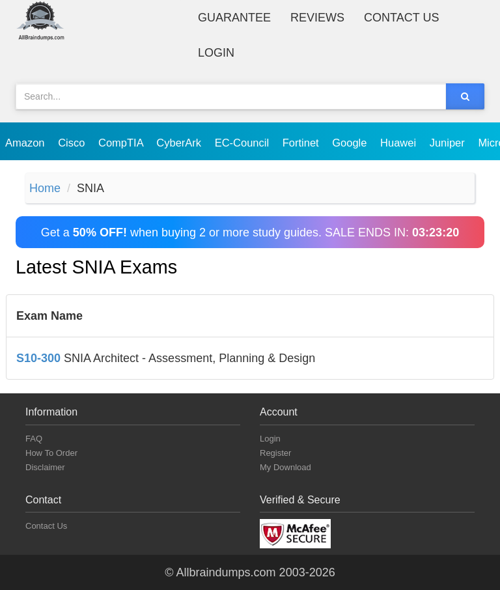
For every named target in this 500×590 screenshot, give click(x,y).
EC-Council (243, 142)
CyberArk (180, 142)
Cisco (73, 142)
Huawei (399, 142)
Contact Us (401, 17)
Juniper (449, 142)
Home (45, 188)
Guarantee (234, 17)
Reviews (317, 17)
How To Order (51, 453)
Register (275, 453)
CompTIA (122, 142)
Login (216, 52)
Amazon (26, 142)
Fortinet (302, 142)
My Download (285, 467)
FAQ (33, 438)
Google (351, 142)
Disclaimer (45, 467)
